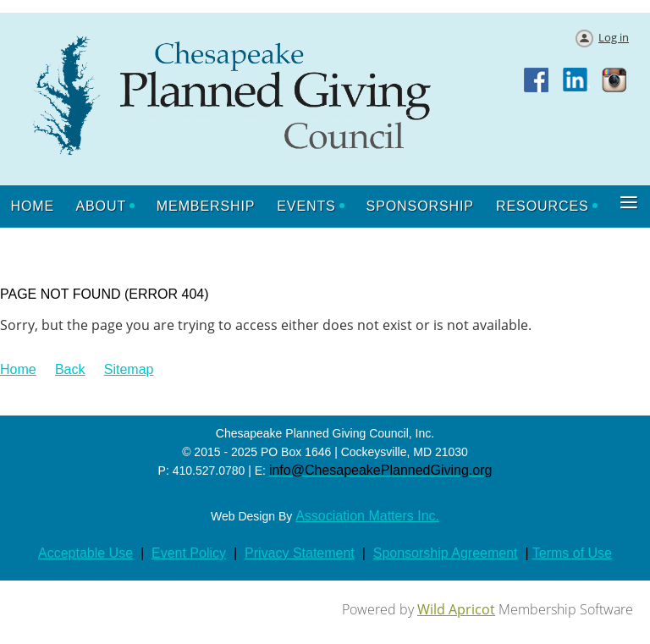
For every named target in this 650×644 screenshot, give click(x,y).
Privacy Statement (300, 553)
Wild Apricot (456, 609)
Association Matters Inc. (367, 516)
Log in (613, 37)
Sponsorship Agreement (445, 553)
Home (18, 369)
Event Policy (188, 553)
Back (70, 369)
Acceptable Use (85, 553)
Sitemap (129, 369)
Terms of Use (572, 553)
